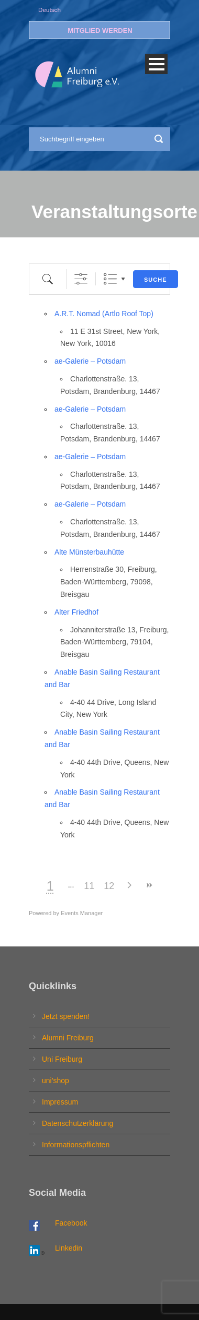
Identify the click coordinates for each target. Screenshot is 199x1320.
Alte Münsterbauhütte (89, 552)
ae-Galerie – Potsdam (90, 361)
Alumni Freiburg (68, 1038)
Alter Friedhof (76, 612)
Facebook (71, 1223)
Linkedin (68, 1248)
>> (149, 885)
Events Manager (82, 913)
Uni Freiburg (62, 1059)
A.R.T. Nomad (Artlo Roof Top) (103, 313)
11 (89, 886)
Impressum (60, 1102)
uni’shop (55, 1080)
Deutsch (49, 9)
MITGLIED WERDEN (100, 30)
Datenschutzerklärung (77, 1123)
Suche (155, 280)
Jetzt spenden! (66, 1016)
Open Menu (156, 64)
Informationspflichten (75, 1145)
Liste (110, 278)
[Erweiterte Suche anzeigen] (80, 278)
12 (109, 886)
